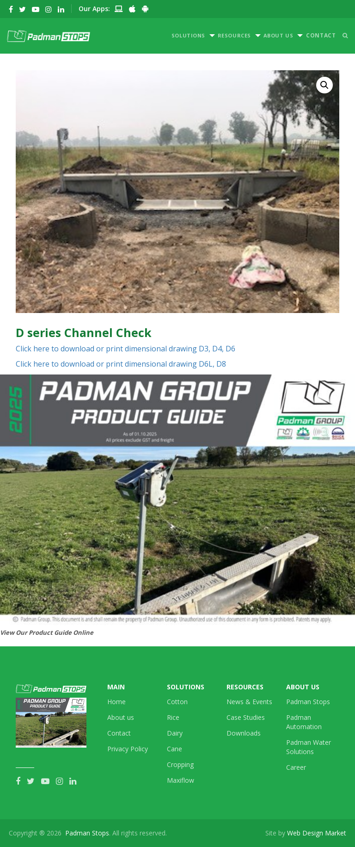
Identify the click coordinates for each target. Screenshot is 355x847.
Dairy (175, 733)
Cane (174, 748)
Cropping (180, 764)
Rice (173, 717)
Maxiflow (180, 780)
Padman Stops (308, 701)
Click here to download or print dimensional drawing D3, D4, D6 (125, 349)
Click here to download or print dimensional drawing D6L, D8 (121, 364)
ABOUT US (278, 35)
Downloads (243, 733)
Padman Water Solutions (308, 747)
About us (120, 717)
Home (116, 701)
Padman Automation (304, 722)
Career (296, 767)
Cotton (177, 701)
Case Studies (245, 717)
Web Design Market (316, 833)
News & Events (249, 701)
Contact (119, 733)
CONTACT (321, 35)
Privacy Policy (127, 748)
